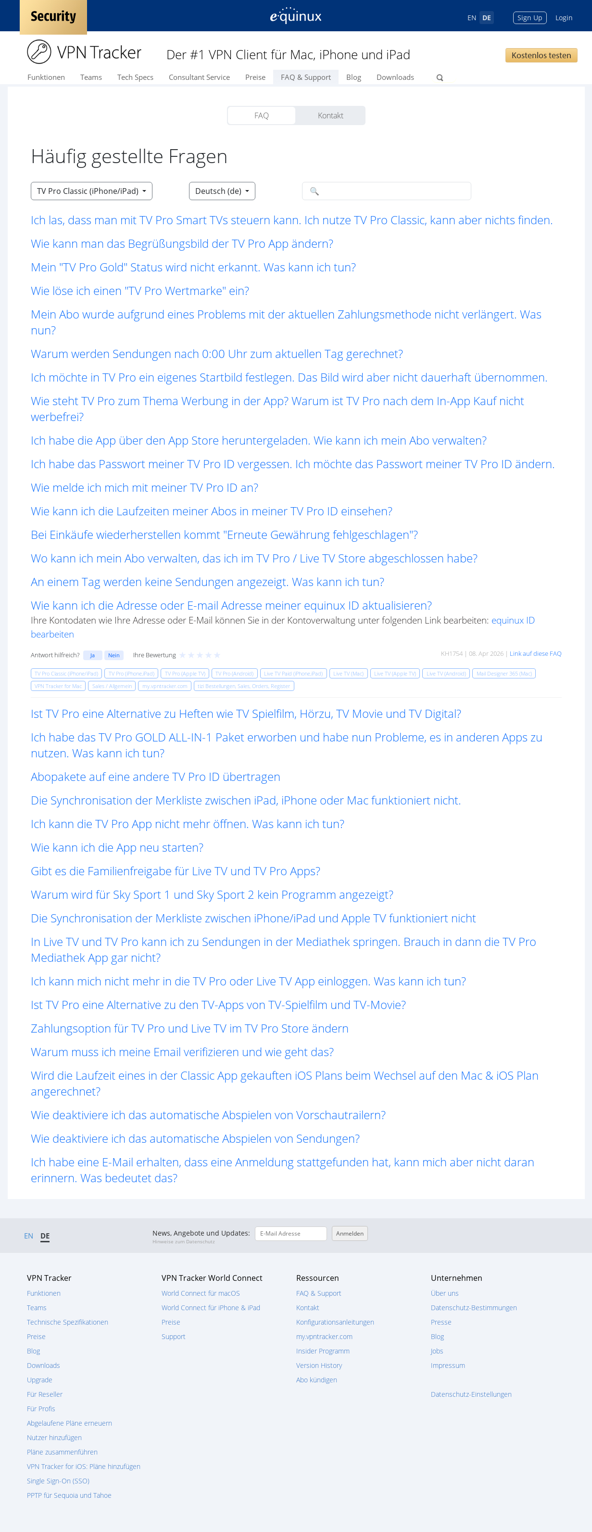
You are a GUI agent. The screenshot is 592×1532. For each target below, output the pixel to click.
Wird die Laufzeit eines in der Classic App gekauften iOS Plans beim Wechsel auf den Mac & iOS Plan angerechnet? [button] (285, 1083)
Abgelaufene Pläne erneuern (69, 1423)
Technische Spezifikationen (67, 1322)
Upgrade (39, 1379)
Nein (114, 655)
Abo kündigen (316, 1379)
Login (564, 17)
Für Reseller (45, 1394)
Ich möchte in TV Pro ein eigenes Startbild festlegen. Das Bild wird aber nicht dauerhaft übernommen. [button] (289, 377)
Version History (319, 1365)
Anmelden (350, 1233)
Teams (91, 77)
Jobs (437, 1350)
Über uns (445, 1293)
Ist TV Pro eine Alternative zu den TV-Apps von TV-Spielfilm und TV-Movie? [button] (218, 1004)
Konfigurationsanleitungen (335, 1322)
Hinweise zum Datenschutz (183, 1241)
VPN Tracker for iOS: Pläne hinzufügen (83, 1466)
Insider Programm (323, 1350)
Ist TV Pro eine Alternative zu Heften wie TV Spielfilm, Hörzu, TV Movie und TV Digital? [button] (246, 713)
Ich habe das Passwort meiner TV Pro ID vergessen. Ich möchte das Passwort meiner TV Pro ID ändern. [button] (293, 464)
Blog (353, 77)
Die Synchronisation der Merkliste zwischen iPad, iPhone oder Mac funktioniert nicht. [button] (246, 800)
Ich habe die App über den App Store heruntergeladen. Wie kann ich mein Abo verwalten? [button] (259, 440)
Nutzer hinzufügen (54, 1437)
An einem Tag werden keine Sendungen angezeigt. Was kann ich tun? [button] (207, 581)
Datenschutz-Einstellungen (471, 1394)
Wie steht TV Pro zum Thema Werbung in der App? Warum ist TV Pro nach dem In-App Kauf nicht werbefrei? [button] (277, 408)
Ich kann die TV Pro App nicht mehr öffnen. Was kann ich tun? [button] (187, 823)
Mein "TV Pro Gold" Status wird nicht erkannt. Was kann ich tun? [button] (193, 267)
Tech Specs (135, 77)
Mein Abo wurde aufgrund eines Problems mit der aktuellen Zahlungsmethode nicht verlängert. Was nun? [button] (286, 322)
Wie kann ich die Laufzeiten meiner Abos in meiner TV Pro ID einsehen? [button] (211, 511)
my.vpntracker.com (324, 1336)
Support (174, 1336)
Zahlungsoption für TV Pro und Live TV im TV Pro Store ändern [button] (190, 1028)
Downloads (395, 77)
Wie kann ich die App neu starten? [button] (117, 847)
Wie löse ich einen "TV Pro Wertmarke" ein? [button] (140, 290)
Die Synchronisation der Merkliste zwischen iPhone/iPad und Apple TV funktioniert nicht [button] (253, 918)
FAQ (261, 115)
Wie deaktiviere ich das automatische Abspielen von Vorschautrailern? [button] (208, 1115)
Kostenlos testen (541, 55)
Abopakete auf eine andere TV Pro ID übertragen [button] (155, 776)
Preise (255, 77)
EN (472, 17)
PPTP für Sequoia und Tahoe (69, 1495)
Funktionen (46, 77)
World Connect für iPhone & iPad (211, 1307)
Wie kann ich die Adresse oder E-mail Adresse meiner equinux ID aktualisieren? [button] (231, 605)
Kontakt (330, 115)
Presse (441, 1322)
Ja (92, 655)
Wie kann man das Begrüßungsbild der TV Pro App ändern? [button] (182, 243)
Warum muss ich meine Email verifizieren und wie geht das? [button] (182, 1052)
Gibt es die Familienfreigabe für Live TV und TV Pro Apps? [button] (175, 871)
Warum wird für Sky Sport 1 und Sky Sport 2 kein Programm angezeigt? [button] (212, 894)
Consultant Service (199, 77)
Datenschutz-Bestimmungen (474, 1307)
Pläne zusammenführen (62, 1451)
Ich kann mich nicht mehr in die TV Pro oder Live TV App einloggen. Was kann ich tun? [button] (248, 981)
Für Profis (41, 1408)
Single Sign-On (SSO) (58, 1480)
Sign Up (529, 17)
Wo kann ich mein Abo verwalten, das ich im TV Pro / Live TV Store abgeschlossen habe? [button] (254, 558)
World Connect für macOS (201, 1293)
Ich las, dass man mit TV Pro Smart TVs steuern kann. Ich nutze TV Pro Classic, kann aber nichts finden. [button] (292, 220)
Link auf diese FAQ (536, 653)
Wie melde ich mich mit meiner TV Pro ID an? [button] (144, 487)
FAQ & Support (306, 77)
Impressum (448, 1365)
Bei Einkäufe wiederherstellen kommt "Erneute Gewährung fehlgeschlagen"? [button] (224, 534)
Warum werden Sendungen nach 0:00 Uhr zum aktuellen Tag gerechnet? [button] (217, 353)
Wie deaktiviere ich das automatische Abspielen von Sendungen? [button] (195, 1138)
